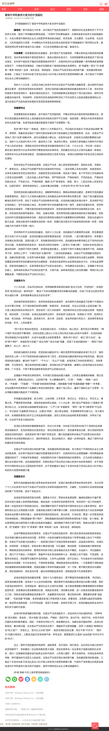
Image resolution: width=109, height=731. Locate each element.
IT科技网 (34, 724)
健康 (101, 9)
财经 (69, 9)
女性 (85, 9)
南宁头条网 (25, 724)
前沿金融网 (44, 729)
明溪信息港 (43, 724)
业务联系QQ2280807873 (61, 729)
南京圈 (7, 724)
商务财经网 (16, 724)
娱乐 (52, 9)
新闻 (4, 9)
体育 (36, 9)
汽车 (20, 9)
